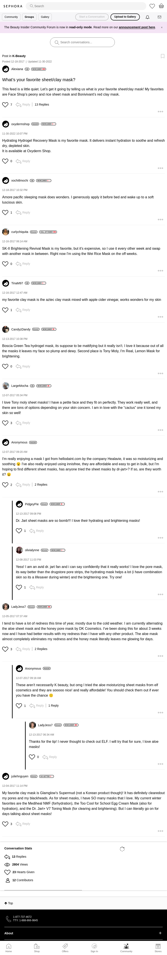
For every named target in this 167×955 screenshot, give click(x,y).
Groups (29, 17)
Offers (65, 951)
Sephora (12, 6)
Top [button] (10, 903)
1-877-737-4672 (22, 916)
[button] (5, 104)
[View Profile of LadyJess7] (23, 607)
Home (8, 951)
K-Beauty (19, 56)
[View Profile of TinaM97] (20, 283)
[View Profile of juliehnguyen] (24, 776)
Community (126, 951)
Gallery (45, 17)
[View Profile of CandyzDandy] (25, 329)
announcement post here (137, 27)
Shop (37, 951)
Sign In (94, 948)
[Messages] (159, 17)
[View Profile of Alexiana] (20, 69)
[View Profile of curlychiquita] (24, 232)
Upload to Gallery (125, 16)
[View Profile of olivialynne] (36, 550)
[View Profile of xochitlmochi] (22, 180)
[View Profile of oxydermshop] (25, 124)
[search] (86, 6)
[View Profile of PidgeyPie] (36, 504)
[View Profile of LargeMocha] (23, 386)
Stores (158, 951)
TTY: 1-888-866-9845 (25, 920)
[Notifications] (148, 17)
